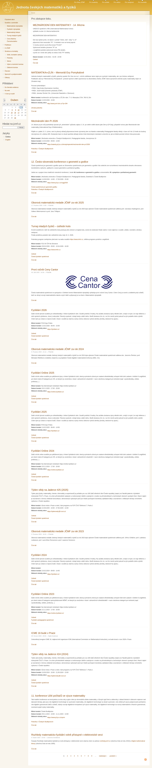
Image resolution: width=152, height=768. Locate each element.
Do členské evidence (11, 87)
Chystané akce (9, 19)
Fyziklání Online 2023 (42, 594)
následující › (103, 756)
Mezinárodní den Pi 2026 (44, 121)
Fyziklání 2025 (39, 411)
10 (18, 110)
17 (18, 113)
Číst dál (35, 63)
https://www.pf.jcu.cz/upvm (56, 717)
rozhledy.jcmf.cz (105, 741)
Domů (33, 13)
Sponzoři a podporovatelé (13, 74)
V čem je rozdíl (9, 94)
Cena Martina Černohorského (12, 40)
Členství (7, 71)
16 (15, 113)
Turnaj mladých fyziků (14, 35)
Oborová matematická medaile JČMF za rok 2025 (57, 202)
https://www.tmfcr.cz (76, 239)
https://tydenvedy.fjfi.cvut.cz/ (56, 511)
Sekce (9, 61)
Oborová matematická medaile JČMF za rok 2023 (57, 531)
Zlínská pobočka (36, 108)
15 (12, 113)
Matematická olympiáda (15, 26)
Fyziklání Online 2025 (42, 372)
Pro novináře (142, 2)
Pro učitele (105, 2)
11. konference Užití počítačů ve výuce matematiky (58, 695)
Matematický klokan (13, 32)
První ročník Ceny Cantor (44, 269)
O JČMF (7, 48)
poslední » (113, 756)
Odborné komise (12, 67)
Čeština (7, 137)
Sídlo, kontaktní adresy (14, 55)
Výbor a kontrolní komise (15, 64)
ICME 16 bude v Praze (43, 633)
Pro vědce (117, 2)
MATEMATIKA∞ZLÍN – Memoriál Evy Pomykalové (57, 72)
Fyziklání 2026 (39, 310)
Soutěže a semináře (11, 23)
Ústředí (35, 59)
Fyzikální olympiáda (13, 29)
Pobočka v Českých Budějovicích (42, 149)
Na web (7, 90)
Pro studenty (93, 2)
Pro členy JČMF (79, 2)
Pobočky (10, 58)
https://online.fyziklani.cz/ (55, 392)
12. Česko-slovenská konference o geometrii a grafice (59, 161)
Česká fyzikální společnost (40, 256)
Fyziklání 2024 (39, 555)
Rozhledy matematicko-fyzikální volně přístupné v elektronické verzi (67, 734)
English (7, 140)
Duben (14, 100)
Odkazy (7, 77)
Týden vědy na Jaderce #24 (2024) (49, 654)
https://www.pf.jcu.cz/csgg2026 (57, 183)
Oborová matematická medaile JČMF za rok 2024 (57, 349)
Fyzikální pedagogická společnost (42, 620)
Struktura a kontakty (11, 51)
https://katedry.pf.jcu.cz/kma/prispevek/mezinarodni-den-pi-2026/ (68, 144)
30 (15, 118)
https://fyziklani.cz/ (53, 329)
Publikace (8, 45)
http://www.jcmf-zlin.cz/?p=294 (57, 103)
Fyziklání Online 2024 (42, 450)
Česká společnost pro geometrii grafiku (44, 187)
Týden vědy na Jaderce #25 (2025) (49, 489)
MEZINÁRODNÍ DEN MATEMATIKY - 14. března (58, 25)
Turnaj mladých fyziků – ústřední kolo (51, 226)
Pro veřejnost (129, 2)
